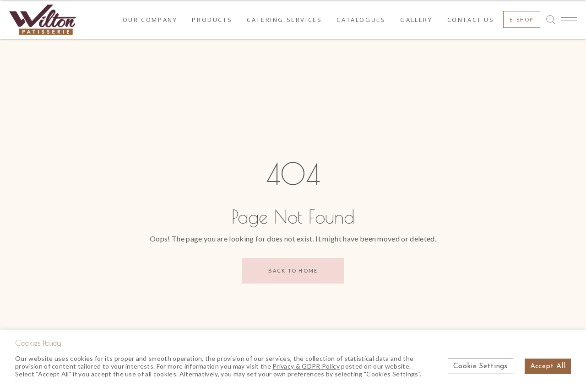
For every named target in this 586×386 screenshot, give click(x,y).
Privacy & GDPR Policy (306, 366)
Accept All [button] (547, 366)
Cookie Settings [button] (480, 366)
